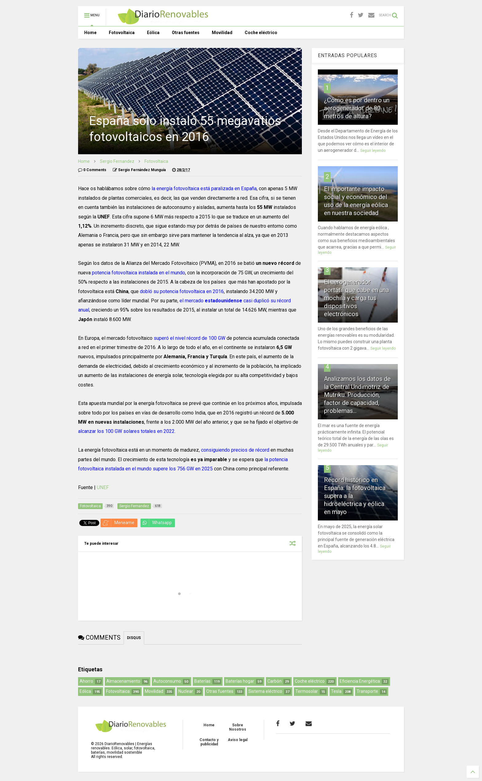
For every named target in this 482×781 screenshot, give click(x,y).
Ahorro (86, 681)
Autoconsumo (167, 681)
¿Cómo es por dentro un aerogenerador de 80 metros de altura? (356, 108)
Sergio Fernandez (117, 161)
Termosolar (306, 691)
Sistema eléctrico (265, 691)
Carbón (274, 681)
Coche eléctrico (261, 32)
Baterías (202, 681)
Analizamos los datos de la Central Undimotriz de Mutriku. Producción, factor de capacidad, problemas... (357, 394)
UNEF (103, 487)
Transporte (367, 691)
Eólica (153, 32)
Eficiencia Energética (360, 681)
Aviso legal (237, 740)
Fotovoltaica (122, 32)
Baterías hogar (240, 681)
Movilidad (222, 32)
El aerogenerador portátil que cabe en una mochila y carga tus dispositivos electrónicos (356, 298)
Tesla (336, 691)
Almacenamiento (123, 681)
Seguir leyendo (372, 150)
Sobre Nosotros (237, 727)
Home (90, 32)
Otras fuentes (186, 32)
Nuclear (185, 691)
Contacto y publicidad (209, 742)
